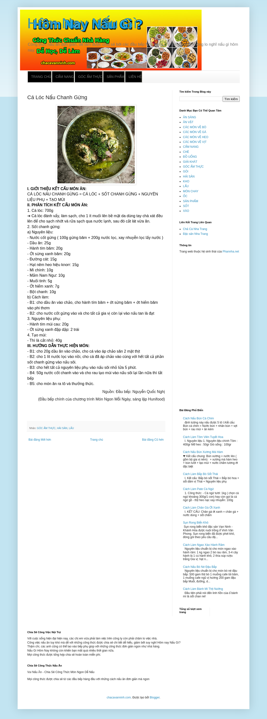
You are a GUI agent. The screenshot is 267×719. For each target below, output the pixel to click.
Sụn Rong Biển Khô (195, 522)
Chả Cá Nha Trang (195, 229)
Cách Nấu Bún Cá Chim (198, 418)
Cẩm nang (65, 77)
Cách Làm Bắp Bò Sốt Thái (200, 474)
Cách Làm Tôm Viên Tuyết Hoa (203, 437)
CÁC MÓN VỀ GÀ (194, 132)
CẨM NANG (191, 146)
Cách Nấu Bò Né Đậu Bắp (200, 567)
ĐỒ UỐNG (190, 156)
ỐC (185, 196)
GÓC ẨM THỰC (46, 428)
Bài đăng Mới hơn (39, 439)
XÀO (186, 211)
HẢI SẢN (62, 428)
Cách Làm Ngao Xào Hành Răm (204, 545)
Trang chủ (41, 77)
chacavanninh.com (119, 697)
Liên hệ (135, 77)
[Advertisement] (209, 328)
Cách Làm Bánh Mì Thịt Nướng (203, 589)
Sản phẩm (115, 77)
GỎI (185, 171)
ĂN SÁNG (189, 117)
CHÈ (186, 152)
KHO (186, 181)
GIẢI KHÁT (190, 161)
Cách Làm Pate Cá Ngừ (198, 489)
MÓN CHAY (190, 191)
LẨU (71, 428)
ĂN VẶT (188, 122)
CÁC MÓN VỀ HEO (195, 137)
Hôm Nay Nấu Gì (82, 23)
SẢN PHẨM (190, 201)
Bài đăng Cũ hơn (153, 439)
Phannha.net (231, 251)
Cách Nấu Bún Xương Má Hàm (203, 452)
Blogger (155, 697)
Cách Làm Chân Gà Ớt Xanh (201, 507)
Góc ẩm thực (90, 77)
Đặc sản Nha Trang (195, 234)
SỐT (186, 206)
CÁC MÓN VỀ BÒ (194, 127)
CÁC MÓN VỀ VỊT (195, 142)
